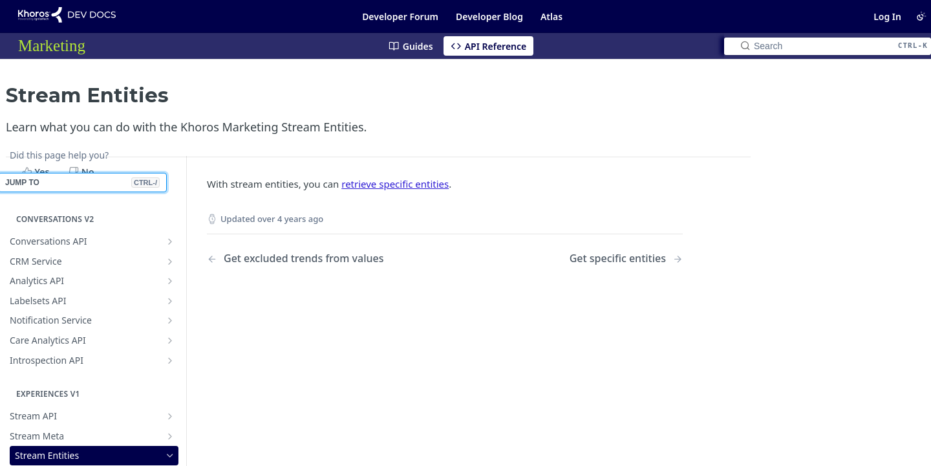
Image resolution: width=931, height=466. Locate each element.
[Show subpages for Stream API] (170, 323)
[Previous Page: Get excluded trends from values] (309, 251)
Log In (887, 16)
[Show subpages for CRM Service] (170, 169)
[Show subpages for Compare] (170, 424)
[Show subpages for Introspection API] (170, 268)
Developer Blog (489, 16)
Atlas (551, 16)
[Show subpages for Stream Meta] (170, 343)
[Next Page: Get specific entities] (626, 251)
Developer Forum (400, 16)
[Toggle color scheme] (921, 16)
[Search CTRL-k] (827, 46)
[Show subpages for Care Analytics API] (170, 248)
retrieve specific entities (395, 176)
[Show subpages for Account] (170, 404)
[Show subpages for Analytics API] (170, 188)
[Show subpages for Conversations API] (170, 149)
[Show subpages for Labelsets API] (170, 208)
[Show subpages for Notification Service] (170, 228)
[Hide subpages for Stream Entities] (170, 363)
